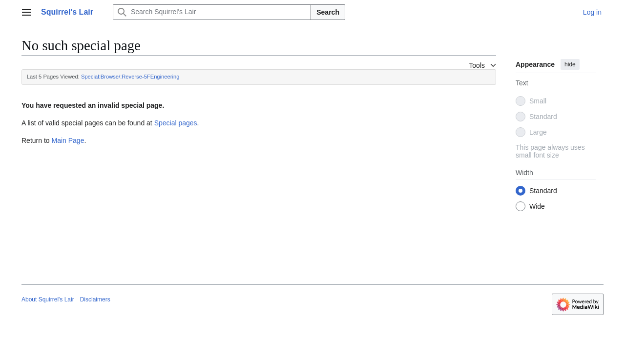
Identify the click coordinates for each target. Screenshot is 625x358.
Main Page (67, 140)
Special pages (175, 123)
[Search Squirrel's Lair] (212, 12)
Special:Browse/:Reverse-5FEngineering (130, 77)
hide (570, 64)
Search (327, 12)
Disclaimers (95, 299)
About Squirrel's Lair (47, 299)
